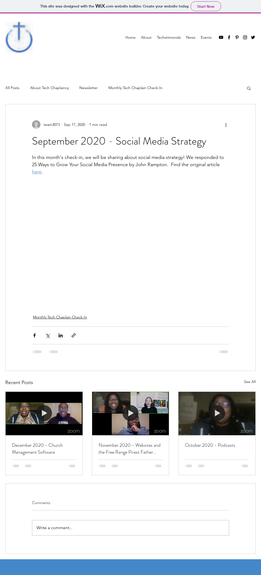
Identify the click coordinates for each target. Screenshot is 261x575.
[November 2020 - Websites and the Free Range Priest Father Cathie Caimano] (130, 413)
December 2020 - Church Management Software (37, 449)
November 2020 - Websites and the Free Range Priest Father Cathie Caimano (130, 449)
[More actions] (226, 124)
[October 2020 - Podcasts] (216, 413)
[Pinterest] (237, 37)
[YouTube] (221, 37)
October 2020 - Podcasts (210, 445)
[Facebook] (229, 37)
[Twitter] (253, 37)
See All (250, 381)
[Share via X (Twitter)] (47, 335)
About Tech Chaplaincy (49, 87)
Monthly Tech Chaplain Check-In (135, 87)
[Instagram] (245, 37)
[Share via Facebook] (34, 335)
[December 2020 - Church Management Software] (44, 413)
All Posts (12, 87)
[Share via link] (73, 335)
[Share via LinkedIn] (60, 335)
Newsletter (88, 87)
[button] (248, 88)
